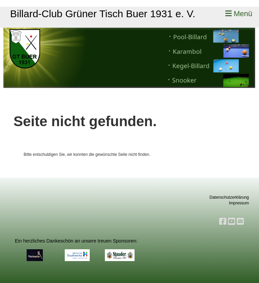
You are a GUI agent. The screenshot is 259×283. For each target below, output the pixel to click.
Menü (238, 13)
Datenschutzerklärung (229, 197)
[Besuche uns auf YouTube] (231, 221)
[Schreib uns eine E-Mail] (240, 221)
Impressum (239, 203)
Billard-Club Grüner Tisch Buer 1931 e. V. (102, 13)
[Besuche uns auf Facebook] (222, 221)
